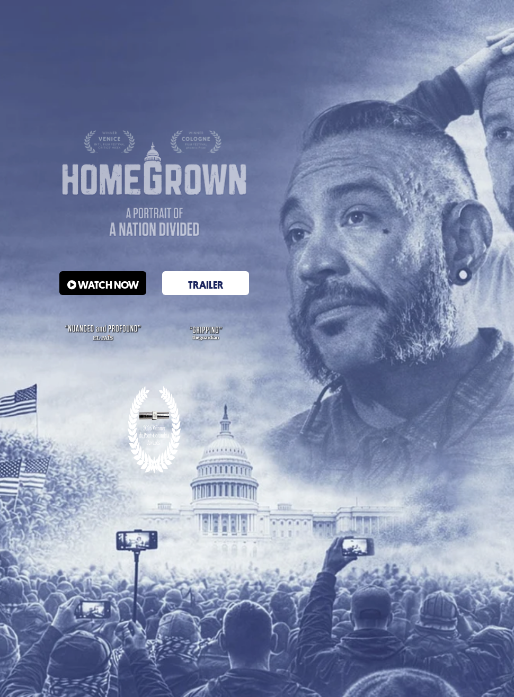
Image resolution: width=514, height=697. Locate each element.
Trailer (205, 285)
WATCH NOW (103, 285)
